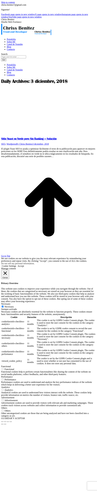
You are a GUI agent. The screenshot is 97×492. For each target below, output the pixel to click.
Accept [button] (21, 266)
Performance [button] (7, 377)
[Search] (13, 56)
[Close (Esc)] (2, 421)
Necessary (9, 306)
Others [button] (4, 408)
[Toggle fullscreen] (8, 421)
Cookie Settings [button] (9, 266)
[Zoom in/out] (11, 421)
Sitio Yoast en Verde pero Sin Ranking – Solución (29, 138)
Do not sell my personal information (17, 263)
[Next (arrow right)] (5, 424)
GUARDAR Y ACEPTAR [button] (13, 418)
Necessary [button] (5, 304)
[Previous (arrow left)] (2, 424)
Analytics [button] (5, 387)
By (24, 144)
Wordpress (11, 144)
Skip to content (8, 2)
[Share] (5, 421)
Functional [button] (6, 366)
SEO (3, 144)
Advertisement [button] (7, 397)
